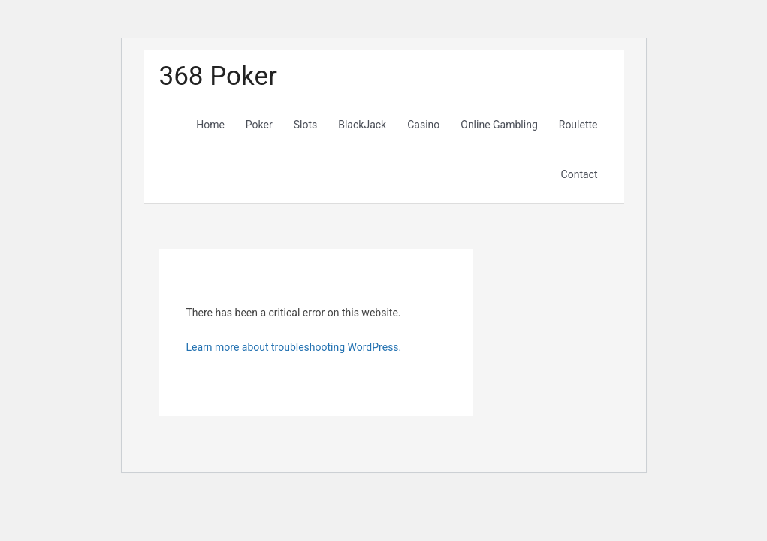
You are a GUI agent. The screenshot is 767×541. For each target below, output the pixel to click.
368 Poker (218, 76)
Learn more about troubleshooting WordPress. (294, 347)
